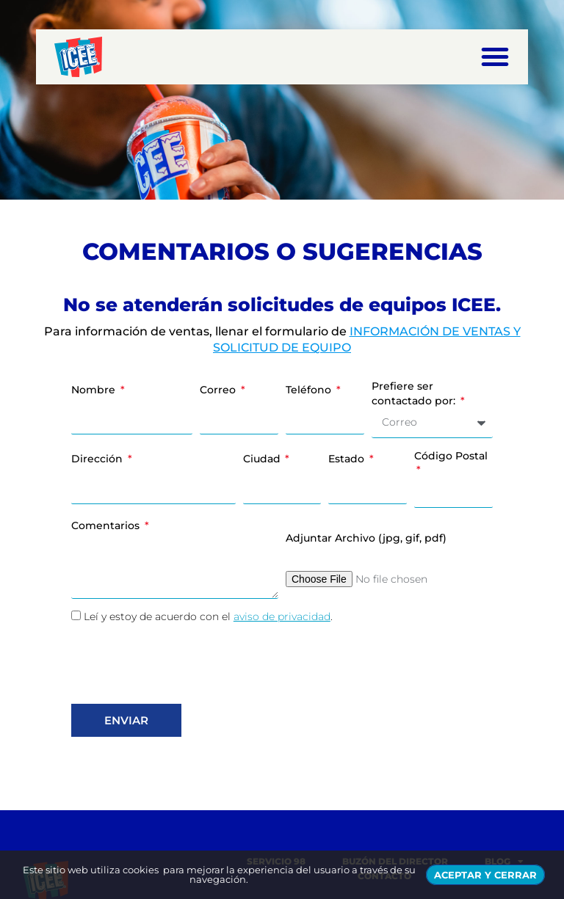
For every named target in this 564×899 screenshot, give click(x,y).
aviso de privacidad (282, 616)
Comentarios (106, 525)
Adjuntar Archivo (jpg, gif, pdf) (366, 538)
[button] (495, 56)
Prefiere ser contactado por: (415, 393)
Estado (347, 458)
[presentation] (182, 664)
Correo (219, 389)
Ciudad (263, 458)
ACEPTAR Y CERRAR (485, 875)
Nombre (94, 389)
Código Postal (451, 455)
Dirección (98, 458)
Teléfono (310, 389)
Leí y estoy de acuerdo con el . (208, 616)
